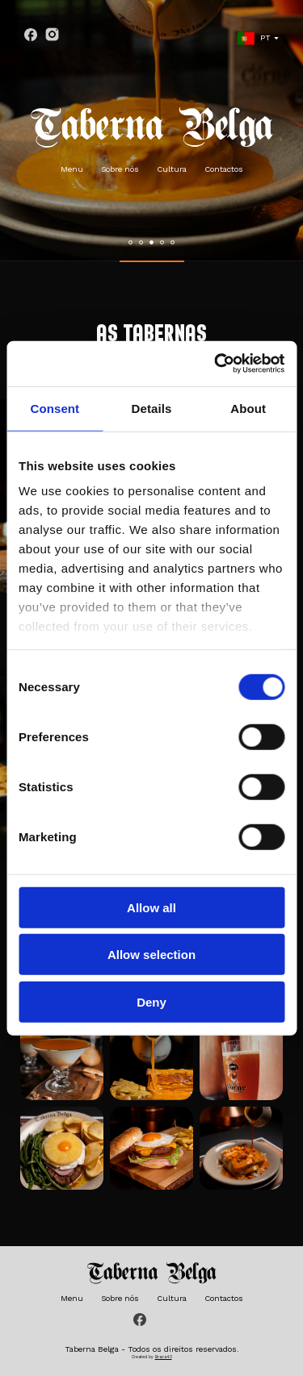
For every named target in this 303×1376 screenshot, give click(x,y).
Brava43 (163, 1356)
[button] (130, 242)
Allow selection (151, 954)
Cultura (172, 169)
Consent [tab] (54, 408)
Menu (72, 169)
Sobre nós (120, 169)
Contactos (223, 169)
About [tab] (248, 408)
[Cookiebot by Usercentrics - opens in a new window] (215, 363)
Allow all (151, 907)
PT (254, 38)
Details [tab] (152, 408)
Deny (151, 1001)
